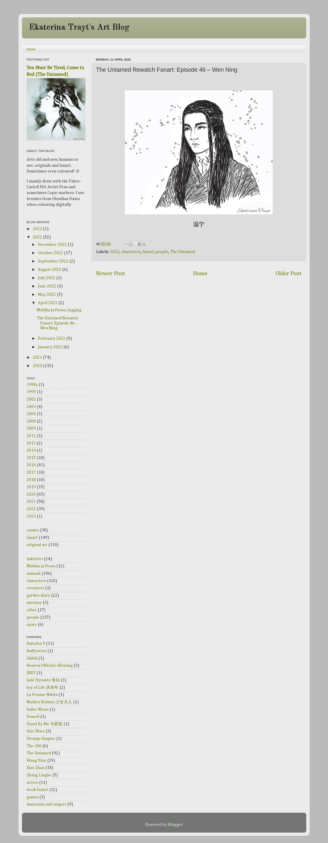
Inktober (35, 559)
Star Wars (36, 731)
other (32, 610)
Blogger (175, 825)
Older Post (289, 274)
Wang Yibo (36, 761)
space (32, 625)
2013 (31, 443)
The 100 (34, 746)
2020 (38, 366)
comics (33, 530)
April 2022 (48, 303)
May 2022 (47, 295)
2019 (31, 487)
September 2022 (53, 261)
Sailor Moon (38, 709)
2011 (31, 436)
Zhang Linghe (39, 775)
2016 (31, 465)
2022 (114, 252)
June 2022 (47, 286)
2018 (31, 480)
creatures (35, 588)
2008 (31, 421)
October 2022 (51, 253)
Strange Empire (41, 739)
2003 (31, 407)
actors (32, 783)
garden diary (38, 595)
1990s (32, 385)
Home (30, 49)
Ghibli (32, 658)
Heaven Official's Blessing (50, 666)
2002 (31, 399)
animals (34, 573)
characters (131, 252)
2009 (31, 428)
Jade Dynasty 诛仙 (43, 680)
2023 (38, 229)
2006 (31, 414)
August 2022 (50, 270)
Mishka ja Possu (41, 566)
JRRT (31, 673)
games (32, 797)
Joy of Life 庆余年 (42, 688)
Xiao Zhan (35, 768)
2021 (38, 357)
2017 (31, 472)
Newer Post (110, 274)
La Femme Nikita (42, 695)
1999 (31, 392)
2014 (31, 450)
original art (37, 545)
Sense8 (33, 717)
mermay (34, 603)
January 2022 (50, 347)
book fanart (37, 790)
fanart (148, 252)
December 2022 (53, 245)
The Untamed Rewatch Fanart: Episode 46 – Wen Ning (57, 323)
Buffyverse (36, 651)
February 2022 (52, 339)
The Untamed (182, 252)
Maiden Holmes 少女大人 (49, 702)
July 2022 (47, 278)
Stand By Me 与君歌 (45, 724)
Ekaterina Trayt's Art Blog (79, 27)
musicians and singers (47, 804)
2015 (31, 458)
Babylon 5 (36, 644)
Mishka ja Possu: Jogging (59, 310)
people (162, 252)
